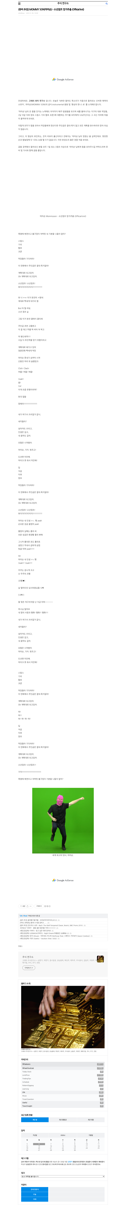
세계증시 (95, 1162)
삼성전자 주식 (31, 1164)
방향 (50, 1162)
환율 (47, 1162)
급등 (64, 1164)
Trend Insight (62, 1106)
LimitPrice (62, 1075)
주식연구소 (96, 1164)
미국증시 (85, 1164)
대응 (65, 1162)
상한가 (70, 1162)
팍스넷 (38, 1162)
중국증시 (82, 1162)
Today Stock (62, 1072)
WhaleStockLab (62, 1068)
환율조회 (76, 1162)
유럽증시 (89, 1162)
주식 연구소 (63, 3)
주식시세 (60, 1164)
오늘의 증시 (57, 1162)
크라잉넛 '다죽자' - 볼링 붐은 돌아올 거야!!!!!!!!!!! (38, 928)
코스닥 (69, 1164)
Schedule (62, 1082)
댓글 (19, 946)
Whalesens (62, 1064)
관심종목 (78, 1164)
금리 (22, 1162)
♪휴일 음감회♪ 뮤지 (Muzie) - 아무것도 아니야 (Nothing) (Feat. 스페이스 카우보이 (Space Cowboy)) (55, 936)
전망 (73, 1164)
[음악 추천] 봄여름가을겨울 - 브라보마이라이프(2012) (38, 920)
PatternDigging (62, 1085)
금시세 (43, 1162)
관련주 (90, 1164)
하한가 (27, 1162)
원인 (50, 1164)
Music (25, 916)
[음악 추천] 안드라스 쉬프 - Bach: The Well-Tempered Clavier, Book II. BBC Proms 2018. (51, 925)
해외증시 (102, 1162)
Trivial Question (62, 1099)
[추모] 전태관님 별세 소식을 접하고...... (33, 923)
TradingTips (62, 1079)
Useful (62, 1103)
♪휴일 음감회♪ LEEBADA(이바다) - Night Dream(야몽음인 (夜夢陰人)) (44, 933)
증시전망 (39, 1164)
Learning (62, 1089)
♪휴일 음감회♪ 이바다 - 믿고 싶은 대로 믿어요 (35, 931)
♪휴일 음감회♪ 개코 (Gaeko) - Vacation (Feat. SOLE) (38, 938)
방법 (62, 1162)
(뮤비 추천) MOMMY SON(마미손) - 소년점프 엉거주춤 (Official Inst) (51, 9)
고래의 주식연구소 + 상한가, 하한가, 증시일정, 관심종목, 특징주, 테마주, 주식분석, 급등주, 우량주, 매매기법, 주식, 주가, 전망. (59, 962)
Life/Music (21, 13)
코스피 (54, 1164)
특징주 (23, 1164)
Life (21, 916)
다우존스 (33, 1162)
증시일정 (45, 1164)
